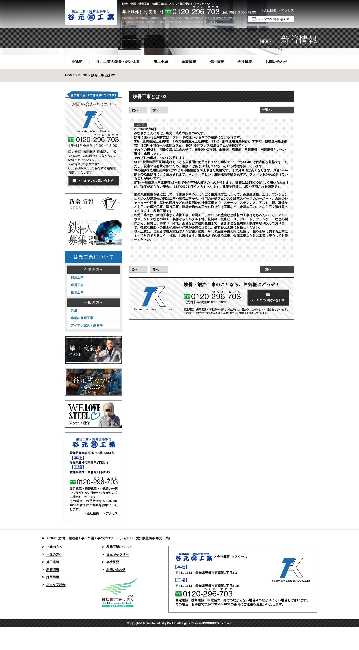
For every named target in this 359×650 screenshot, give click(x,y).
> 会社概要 (268, 10)
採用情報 (216, 62)
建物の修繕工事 (82, 318)
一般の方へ (93, 302)
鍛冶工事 (77, 277)
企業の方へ (93, 269)
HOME (77, 62)
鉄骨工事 (77, 292)
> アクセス (110, 513)
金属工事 (77, 285)
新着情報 (188, 62)
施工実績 (160, 62)
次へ (135, 110)
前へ (155, 110)
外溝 (74, 310)
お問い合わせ (276, 62)
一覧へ (267, 110)
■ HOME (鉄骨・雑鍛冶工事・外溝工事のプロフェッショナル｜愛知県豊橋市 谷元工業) (106, 538)
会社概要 (244, 62)
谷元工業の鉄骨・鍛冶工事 (118, 62)
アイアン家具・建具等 (87, 325)
